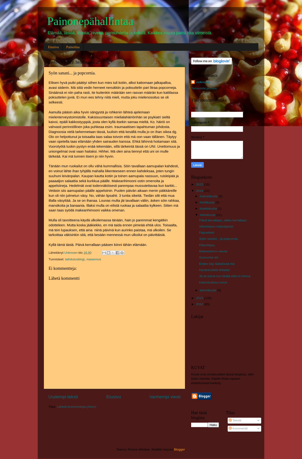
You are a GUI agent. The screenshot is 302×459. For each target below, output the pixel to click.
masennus (93, 259)
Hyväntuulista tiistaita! (214, 270)
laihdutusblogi (75, 259)
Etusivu (53, 47)
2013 (200, 298)
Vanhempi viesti (164, 396)
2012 (200, 304)
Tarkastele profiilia (204, 88)
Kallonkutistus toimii (213, 282)
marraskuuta (209, 196)
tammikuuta (208, 290)
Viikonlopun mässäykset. (216, 226)
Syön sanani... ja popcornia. (219, 238)
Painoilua (73, 47)
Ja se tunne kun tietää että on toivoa (224, 276)
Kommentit (238, 428)
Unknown (203, 82)
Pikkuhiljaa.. (207, 245)
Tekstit (235, 420)
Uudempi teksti (63, 396)
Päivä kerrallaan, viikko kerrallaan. (223, 220)
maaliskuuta (209, 208)
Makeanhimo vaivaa (213, 251)
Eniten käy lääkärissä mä (217, 264)
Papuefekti (206, 232)
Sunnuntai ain (209, 257)
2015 (200, 184)
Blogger (179, 449)
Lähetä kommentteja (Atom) (76, 406)
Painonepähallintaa (90, 21)
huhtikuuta (207, 202)
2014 (200, 191)
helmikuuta (208, 215)
